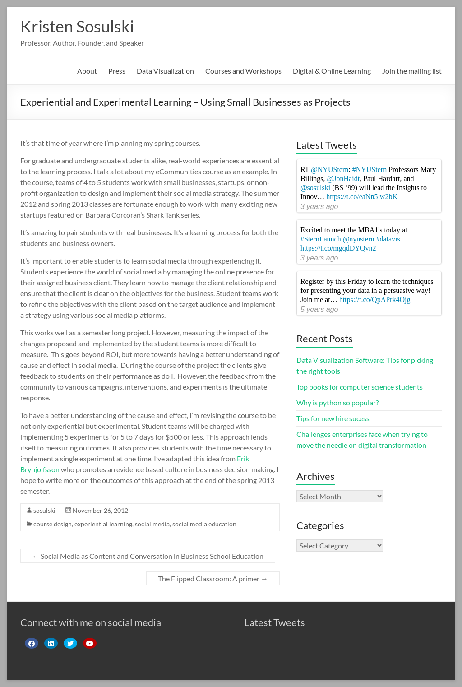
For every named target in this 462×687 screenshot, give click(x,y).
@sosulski (315, 187)
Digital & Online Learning (332, 70)
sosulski (44, 510)
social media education (204, 524)
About (87, 70)
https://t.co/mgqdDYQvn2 (338, 248)
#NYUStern (369, 169)
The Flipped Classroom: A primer (213, 578)
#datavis (388, 239)
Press (116, 70)
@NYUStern (329, 169)
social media (152, 524)
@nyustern (358, 239)
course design (52, 524)
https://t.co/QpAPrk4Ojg (375, 299)
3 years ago (319, 206)
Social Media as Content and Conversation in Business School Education (147, 556)
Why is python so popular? (337, 402)
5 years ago (319, 309)
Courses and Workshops (243, 70)
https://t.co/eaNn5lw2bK (361, 196)
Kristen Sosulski (77, 26)
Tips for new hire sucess (333, 418)
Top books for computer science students (359, 386)
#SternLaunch (320, 239)
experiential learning (103, 524)
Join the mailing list (412, 70)
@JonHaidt (343, 178)
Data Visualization (165, 70)
